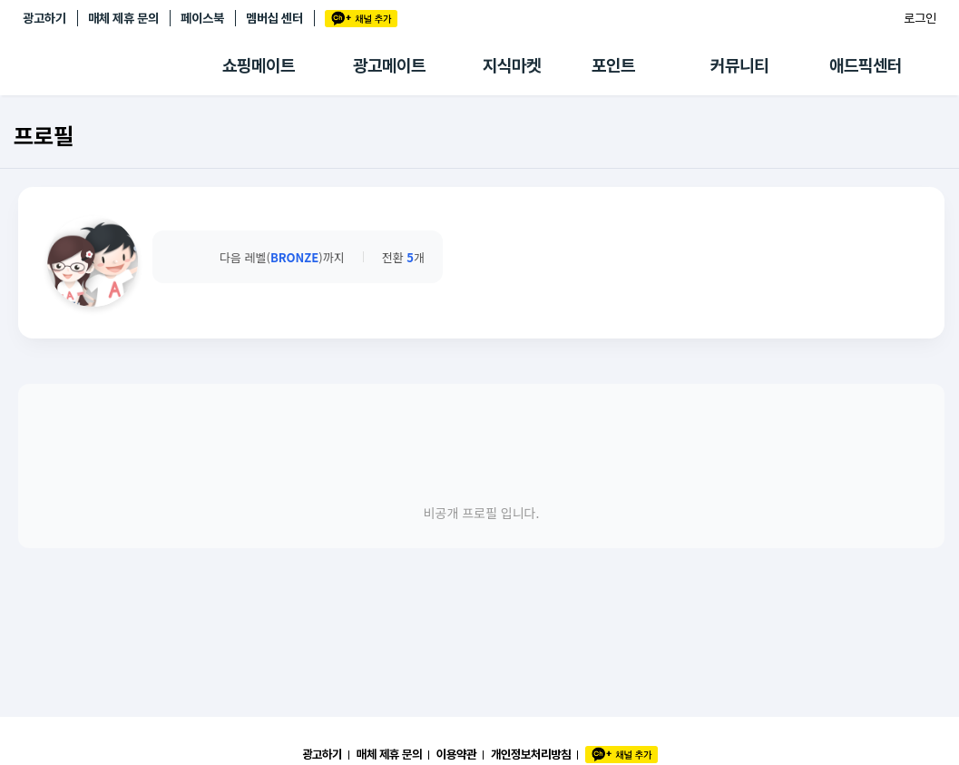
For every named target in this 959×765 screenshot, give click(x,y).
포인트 (613, 65)
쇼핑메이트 (258, 65)
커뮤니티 (739, 65)
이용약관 (456, 754)
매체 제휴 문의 (123, 18)
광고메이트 (389, 65)
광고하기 (44, 18)
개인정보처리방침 (531, 754)
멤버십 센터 (274, 18)
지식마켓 (512, 65)
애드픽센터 (865, 65)
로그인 (920, 18)
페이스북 (202, 18)
